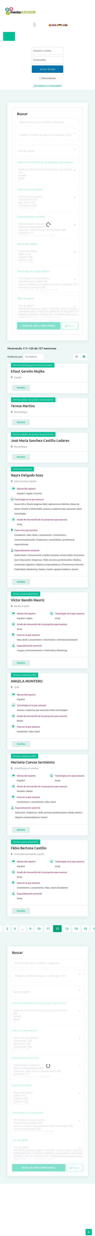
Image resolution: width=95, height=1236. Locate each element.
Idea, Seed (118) (47, 202)
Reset (70, 326)
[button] (34, 24)
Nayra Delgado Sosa (27, 475)
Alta (47, 172)
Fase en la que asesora (30, 189)
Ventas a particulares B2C (25, 594)
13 (66, 929)
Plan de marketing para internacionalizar (32, 365)
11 (48, 929)
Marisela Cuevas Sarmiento (33, 762)
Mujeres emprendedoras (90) (47, 226)
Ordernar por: (15, 356)
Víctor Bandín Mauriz (27, 600)
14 (76, 929)
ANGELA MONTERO (27, 681)
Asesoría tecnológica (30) (47, 287)
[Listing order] (33, 356)
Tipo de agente (25, 298)
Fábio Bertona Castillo (28, 848)
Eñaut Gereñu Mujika (28, 371)
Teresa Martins (23, 406)
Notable (47, 175)
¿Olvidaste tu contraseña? (47, 85)
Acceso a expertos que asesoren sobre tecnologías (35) (47, 284)
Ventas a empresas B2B (24, 675)
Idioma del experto (27, 243)
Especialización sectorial (31, 216)
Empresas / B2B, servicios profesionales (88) (47, 229)
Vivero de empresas (22, 469)
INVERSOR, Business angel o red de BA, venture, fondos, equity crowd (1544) (47, 308)
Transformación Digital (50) (47, 281)
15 (85, 929)
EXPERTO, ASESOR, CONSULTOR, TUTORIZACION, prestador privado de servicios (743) (47, 314)
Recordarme (48, 78)
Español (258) (47, 257)
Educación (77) (47, 232)
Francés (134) (47, 260)
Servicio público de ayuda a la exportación (33, 400)
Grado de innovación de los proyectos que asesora (45, 162)
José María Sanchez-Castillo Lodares (40, 440)
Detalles (21, 387)
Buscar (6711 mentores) (38, 325)
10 (38, 929)
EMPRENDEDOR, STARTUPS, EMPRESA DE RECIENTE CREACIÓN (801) (47, 311)
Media (47, 178)
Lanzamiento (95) (47, 205)
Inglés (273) (47, 254)
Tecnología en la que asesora (33, 271)
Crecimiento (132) (47, 199)
